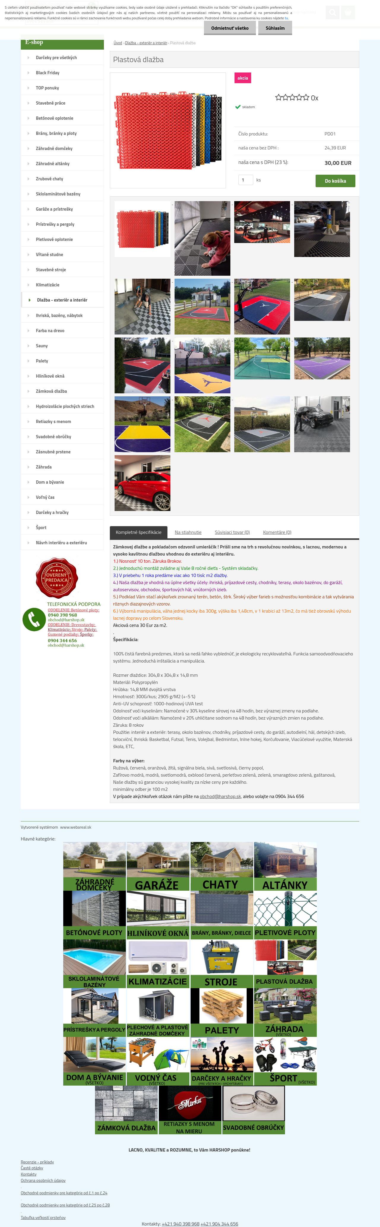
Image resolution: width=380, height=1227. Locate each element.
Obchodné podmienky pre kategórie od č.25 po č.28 (65, 1205)
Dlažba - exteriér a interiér (62, 300)
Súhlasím (275, 27)
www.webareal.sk (75, 827)
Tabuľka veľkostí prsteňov (43, 1217)
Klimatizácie (47, 284)
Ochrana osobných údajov (43, 1180)
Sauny (42, 345)
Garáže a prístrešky (54, 209)
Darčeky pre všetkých (56, 57)
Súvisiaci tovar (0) (232, 532)
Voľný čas (45, 497)
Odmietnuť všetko (229, 27)
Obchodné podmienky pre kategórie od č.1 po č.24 (64, 1193)
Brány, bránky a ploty (56, 133)
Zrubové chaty (49, 178)
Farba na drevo (50, 330)
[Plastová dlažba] (168, 75)
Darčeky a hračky (52, 512)
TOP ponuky (47, 87)
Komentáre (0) (277, 532)
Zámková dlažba (51, 391)
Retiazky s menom (53, 421)
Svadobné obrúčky (53, 436)
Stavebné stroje (51, 269)
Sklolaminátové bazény (58, 193)
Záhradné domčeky (54, 148)
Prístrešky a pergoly (55, 224)
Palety (42, 360)
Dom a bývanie (50, 482)
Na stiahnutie (188, 532)
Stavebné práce (50, 103)
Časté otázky (32, 1168)
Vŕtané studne (49, 254)
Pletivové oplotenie (54, 239)
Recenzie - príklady (37, 1162)
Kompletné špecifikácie (139, 532)
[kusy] (245, 180)
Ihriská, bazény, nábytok (59, 315)
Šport (41, 527)
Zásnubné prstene (53, 451)
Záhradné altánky (52, 163)
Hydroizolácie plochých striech (65, 406)
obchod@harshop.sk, (221, 796)
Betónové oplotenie (54, 118)
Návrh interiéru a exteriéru (61, 542)
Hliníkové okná (50, 376)
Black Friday (47, 72)
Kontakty (29, 1174)
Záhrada (44, 466)
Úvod (118, 43)
